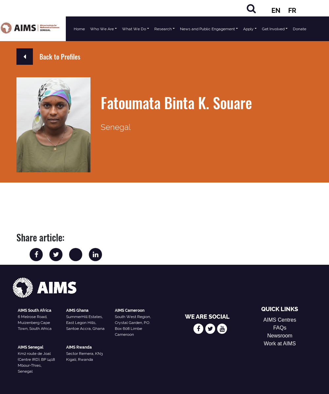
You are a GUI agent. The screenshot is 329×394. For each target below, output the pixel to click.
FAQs (279, 328)
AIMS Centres (280, 320)
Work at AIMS (280, 343)
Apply (248, 29)
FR (292, 10)
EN (275, 10)
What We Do (134, 29)
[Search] (251, 8)
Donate (299, 29)
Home (79, 29)
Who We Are (102, 29)
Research (163, 29)
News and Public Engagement (207, 29)
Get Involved (273, 29)
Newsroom (279, 335)
